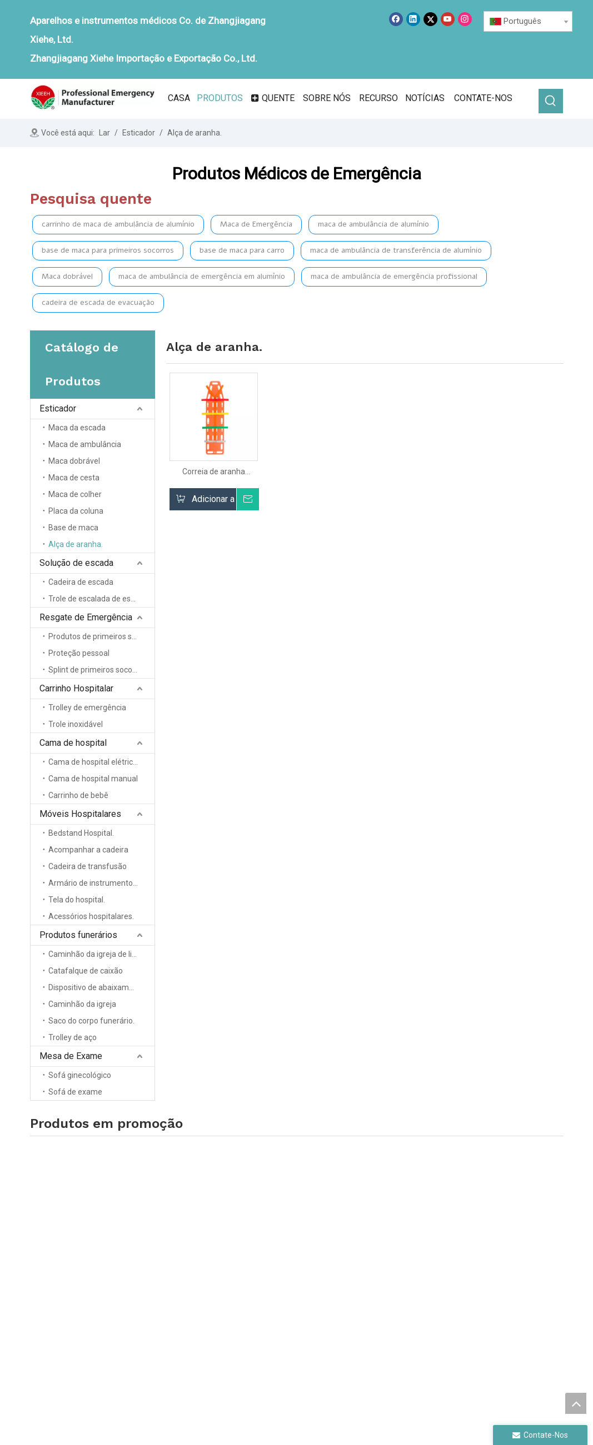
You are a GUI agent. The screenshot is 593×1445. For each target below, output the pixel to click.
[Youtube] (448, 19)
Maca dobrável (67, 276)
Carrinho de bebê (78, 795)
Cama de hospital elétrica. (93, 761)
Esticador (57, 408)
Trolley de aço (72, 1037)
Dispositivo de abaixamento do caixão (101, 987)
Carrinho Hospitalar (76, 688)
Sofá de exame (75, 1091)
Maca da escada (77, 427)
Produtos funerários (78, 935)
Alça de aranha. (75, 544)
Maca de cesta (73, 477)
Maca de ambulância (84, 444)
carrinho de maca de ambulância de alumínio (118, 224)
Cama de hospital (73, 742)
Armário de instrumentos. (93, 883)
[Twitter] (430, 19)
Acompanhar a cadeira (88, 849)
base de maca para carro (242, 250)
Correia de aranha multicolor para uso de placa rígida (213, 471)
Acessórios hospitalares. (91, 916)
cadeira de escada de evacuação (98, 302)
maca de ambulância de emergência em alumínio (201, 276)
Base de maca (73, 527)
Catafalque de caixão (85, 970)
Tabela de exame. (485, 1258)
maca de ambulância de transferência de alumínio (396, 250)
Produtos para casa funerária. (508, 1243)
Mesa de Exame (70, 1056)
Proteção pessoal (78, 653)
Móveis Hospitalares (80, 814)
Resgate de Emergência (85, 617)
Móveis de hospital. (489, 1227)
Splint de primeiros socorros (97, 669)
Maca (358, 1235)
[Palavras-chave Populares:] (551, 101)
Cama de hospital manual (93, 778)
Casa (255, 1235)
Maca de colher (75, 494)
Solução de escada (76, 563)
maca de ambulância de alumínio (373, 224)
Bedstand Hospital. (81, 833)
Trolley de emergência (87, 707)
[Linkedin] (413, 19)
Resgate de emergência (391, 1266)
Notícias (261, 1282)
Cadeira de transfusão (87, 866)
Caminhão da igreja (82, 1004)
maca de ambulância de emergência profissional (394, 276)
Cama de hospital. (381, 1297)
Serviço (259, 1297)
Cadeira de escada (80, 582)
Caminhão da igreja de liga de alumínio (101, 954)
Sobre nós (264, 1251)
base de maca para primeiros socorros (108, 250)
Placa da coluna (75, 510)
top (575, 1403)
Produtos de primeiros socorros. (101, 636)
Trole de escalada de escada (98, 598)
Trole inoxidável (75, 724)
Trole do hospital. (379, 1282)
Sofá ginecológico (79, 1075)
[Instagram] (465, 19)
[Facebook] (396, 19)
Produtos (263, 1266)
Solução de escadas (385, 1251)
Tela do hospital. (76, 899)
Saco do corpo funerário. (91, 1020)
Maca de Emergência (256, 224)
